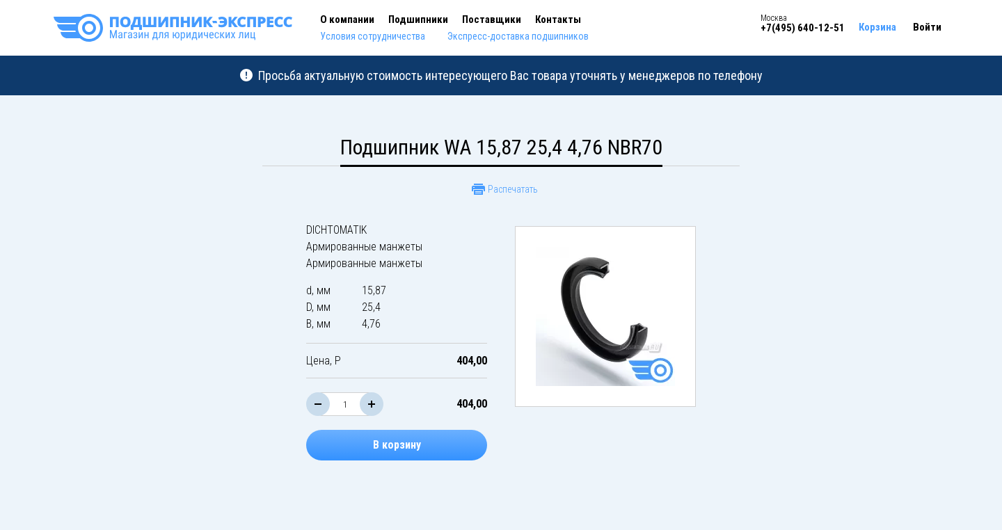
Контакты (558, 19)
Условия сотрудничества (372, 36)
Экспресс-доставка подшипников (518, 36)
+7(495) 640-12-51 (803, 28)
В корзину (397, 444)
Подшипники (418, 19)
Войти (927, 27)
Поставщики (491, 19)
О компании (347, 19)
